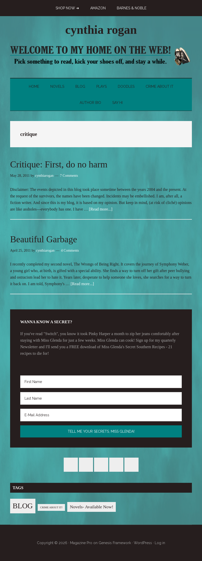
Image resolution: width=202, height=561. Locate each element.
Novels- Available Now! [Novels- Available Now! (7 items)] (91, 506)
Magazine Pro (81, 543)
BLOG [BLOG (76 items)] (23, 506)
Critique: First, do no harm (58, 164)
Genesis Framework (115, 543)
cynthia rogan (101, 29)
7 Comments (69, 176)
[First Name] (101, 381)
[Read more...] (100, 209)
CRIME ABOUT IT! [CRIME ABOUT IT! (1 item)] (51, 507)
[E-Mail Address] (101, 415)
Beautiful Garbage (43, 239)
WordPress (143, 543)
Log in (160, 543)
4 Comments (70, 250)
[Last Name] (101, 398)
